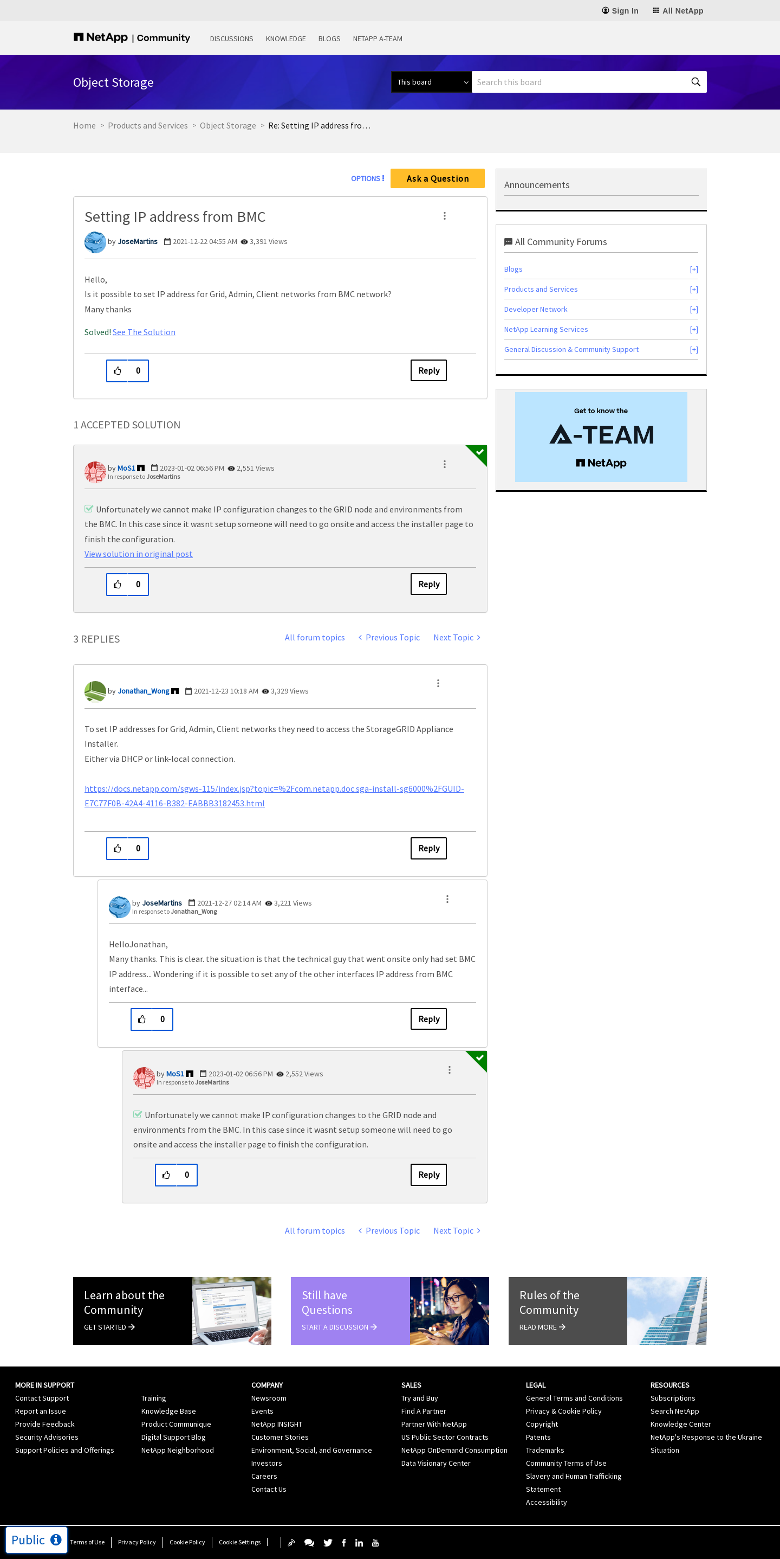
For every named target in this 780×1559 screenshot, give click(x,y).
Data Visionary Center (436, 1463)
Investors (266, 1463)
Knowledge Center (681, 1424)
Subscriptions (673, 1398)
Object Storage (228, 125)
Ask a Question (438, 178)
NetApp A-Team (377, 38)
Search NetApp (675, 1411)
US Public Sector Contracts (445, 1437)
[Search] (589, 82)
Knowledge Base (168, 1411)
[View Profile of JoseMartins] (138, 241)
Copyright (542, 1424)
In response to (144, 476)
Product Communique (176, 1424)
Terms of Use (87, 1542)
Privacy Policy (137, 1542)
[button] (444, 216)
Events (262, 1411)
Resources (670, 1385)
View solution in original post (138, 553)
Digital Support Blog (173, 1437)
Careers (264, 1476)
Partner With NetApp (434, 1424)
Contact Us (269, 1489)
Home (84, 125)
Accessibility (546, 1502)
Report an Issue (40, 1411)
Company (267, 1385)
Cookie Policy (187, 1542)
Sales (411, 1385)
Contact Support (42, 1398)
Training (153, 1398)
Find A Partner (423, 1411)
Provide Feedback (45, 1424)
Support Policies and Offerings (64, 1450)
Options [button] (365, 178)
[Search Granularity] (431, 82)
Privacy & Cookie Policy (564, 1411)
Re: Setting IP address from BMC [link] (322, 125)
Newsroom (269, 1398)
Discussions (231, 38)
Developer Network (536, 309)
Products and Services (148, 125)
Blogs (329, 38)
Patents (538, 1437)
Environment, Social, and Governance (311, 1450)
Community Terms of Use (566, 1463)
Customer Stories (280, 1437)
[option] (601, 437)
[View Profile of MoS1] (126, 468)
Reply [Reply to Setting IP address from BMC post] (428, 370)
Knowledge (286, 38)
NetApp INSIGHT (276, 1424)
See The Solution (144, 331)
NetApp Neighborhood (177, 1450)
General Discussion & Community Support (571, 349)
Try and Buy (419, 1398)
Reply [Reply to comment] (428, 584)
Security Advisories (47, 1437)
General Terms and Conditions (574, 1398)
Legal (535, 1385)
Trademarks (545, 1450)
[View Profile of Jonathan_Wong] (144, 691)
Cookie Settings (240, 1542)
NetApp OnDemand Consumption (454, 1450)
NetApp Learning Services (546, 329)
